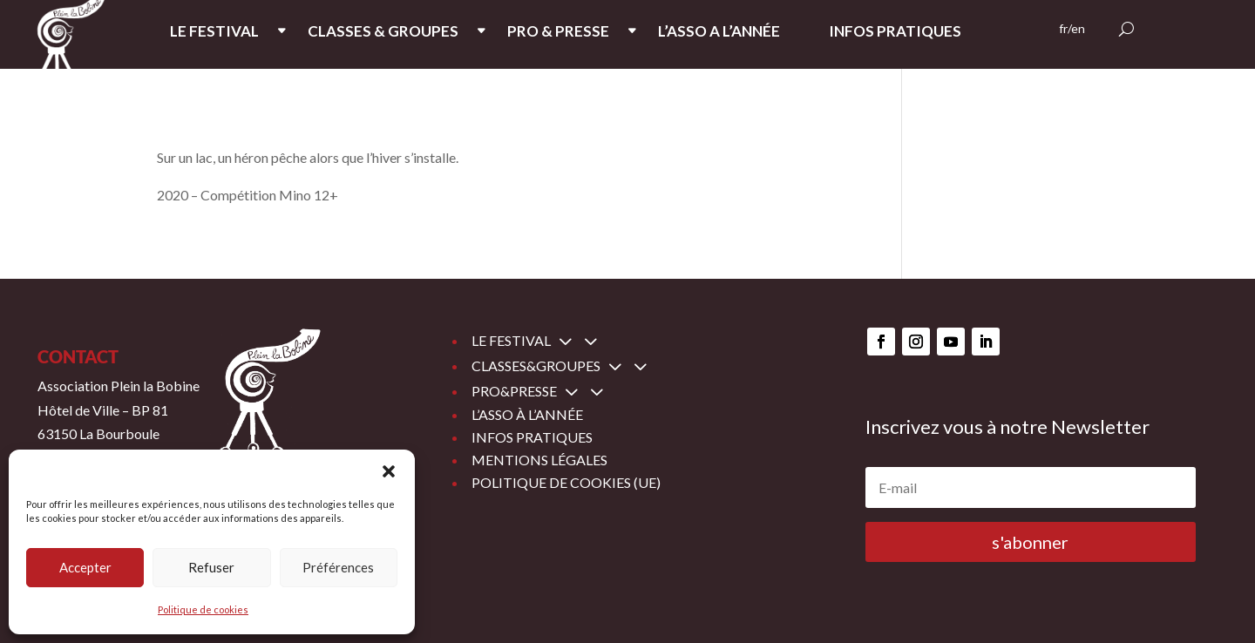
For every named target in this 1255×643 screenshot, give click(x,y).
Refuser (211, 567)
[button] (388, 471)
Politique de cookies (203, 609)
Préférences (338, 567)
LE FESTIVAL (214, 32)
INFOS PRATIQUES (895, 32)
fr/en (1072, 29)
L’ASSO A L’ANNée (719, 32)
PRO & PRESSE (558, 32)
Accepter (85, 567)
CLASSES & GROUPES (383, 32)
